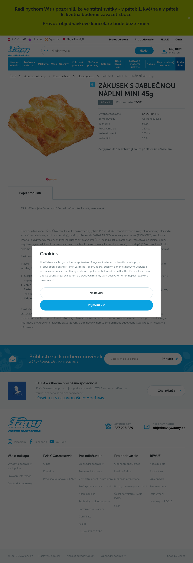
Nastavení (96, 292)
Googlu (73, 271)
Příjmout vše (96, 305)
